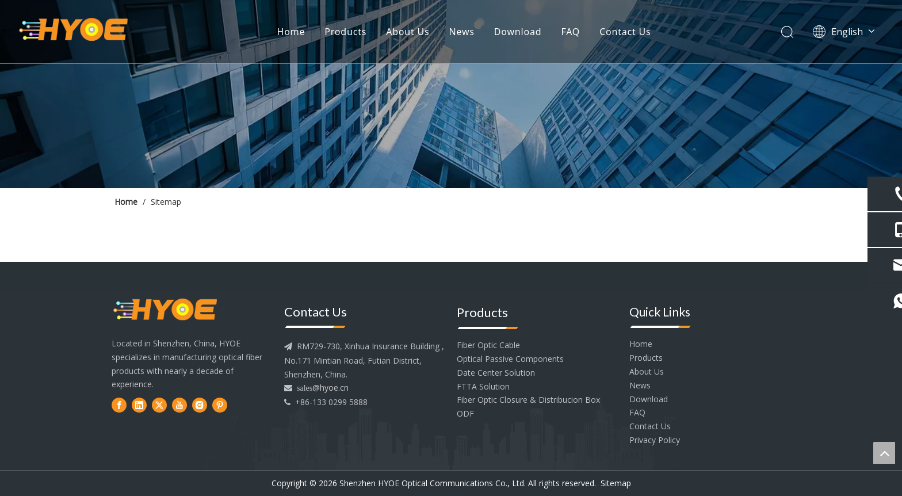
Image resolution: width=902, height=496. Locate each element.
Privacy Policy (654, 439)
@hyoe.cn (330, 387)
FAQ (570, 31)
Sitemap (616, 483)
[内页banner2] (451, 94)
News (462, 31)
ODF (465, 413)
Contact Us (625, 31)
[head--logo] (165, 310)
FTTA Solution (483, 386)
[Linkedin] (139, 405)
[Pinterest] (219, 405)
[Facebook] (119, 405)
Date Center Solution (496, 372)
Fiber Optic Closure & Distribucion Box (528, 399)
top (884, 453)
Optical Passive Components (510, 358)
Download (518, 31)
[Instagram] (199, 405)
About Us (407, 31)
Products (345, 31)
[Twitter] (159, 405)
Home (291, 31)
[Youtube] (179, 405)
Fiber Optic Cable (488, 344)
